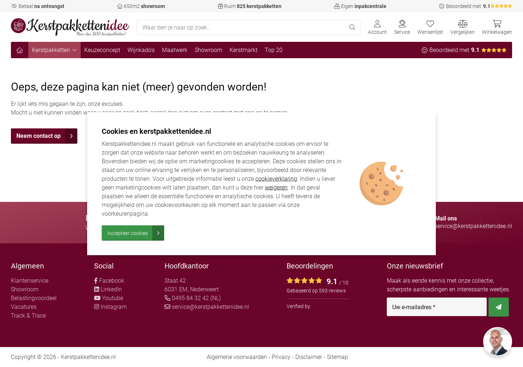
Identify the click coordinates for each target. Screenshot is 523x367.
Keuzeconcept (102, 50)
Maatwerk (174, 50)
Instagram (110, 306)
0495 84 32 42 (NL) (193, 298)
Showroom (208, 50)
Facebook (109, 280)
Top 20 (274, 50)
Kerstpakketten (54, 50)
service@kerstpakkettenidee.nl (207, 306)
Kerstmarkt (244, 50)
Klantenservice (29, 280)
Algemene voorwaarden (237, 357)
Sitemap (337, 357)
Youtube (108, 298)
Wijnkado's (141, 50)
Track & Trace (28, 315)
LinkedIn (108, 289)
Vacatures (24, 306)
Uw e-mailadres (413, 307)
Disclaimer (308, 357)
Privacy (281, 357)
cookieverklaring (276, 178)
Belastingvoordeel (34, 298)
